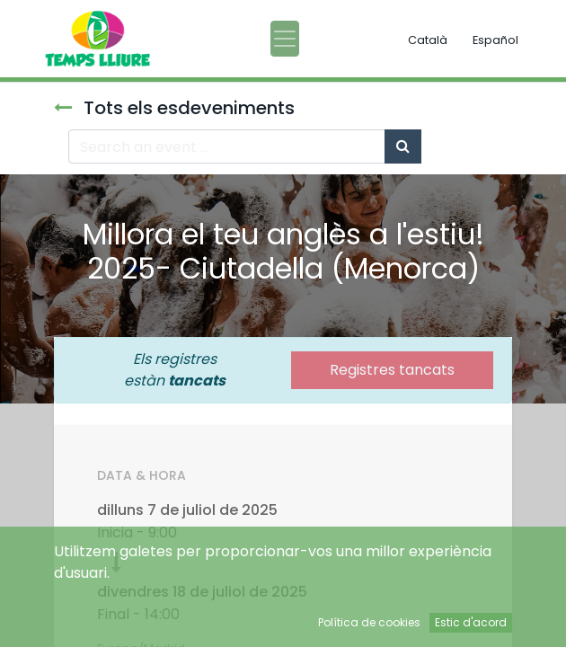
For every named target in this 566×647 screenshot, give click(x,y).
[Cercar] (403, 146)
